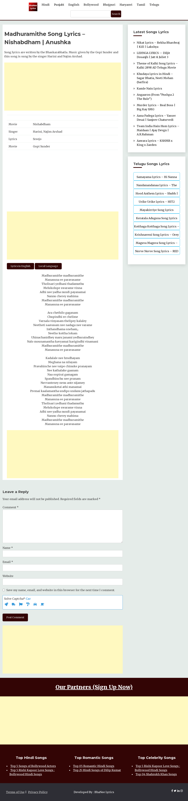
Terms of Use (15, 792)
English (73, 4)
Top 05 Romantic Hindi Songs (93, 766)
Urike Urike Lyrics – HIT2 (157, 201)
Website (8, 576)
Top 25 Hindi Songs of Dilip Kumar (97, 770)
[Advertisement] (62, 87)
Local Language (48, 266)
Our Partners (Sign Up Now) (94, 687)
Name (8, 548)
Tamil (141, 4)
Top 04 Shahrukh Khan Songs (156, 774)
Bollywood (91, 4)
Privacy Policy (38, 792)
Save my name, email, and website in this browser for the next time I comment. (60, 590)
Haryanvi (126, 4)
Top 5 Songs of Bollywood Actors (33, 766)
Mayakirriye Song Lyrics (157, 210)
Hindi (46, 4)
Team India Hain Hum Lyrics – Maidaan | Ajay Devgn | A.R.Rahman (158, 130)
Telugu (154, 4)
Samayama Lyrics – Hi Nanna (157, 177)
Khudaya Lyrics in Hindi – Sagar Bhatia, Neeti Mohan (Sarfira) (155, 78)
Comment (11, 507)
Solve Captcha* (17, 598)
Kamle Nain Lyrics (149, 88)
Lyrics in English (20, 266)
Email (8, 562)
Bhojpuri (109, 4)
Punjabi (59, 4)
